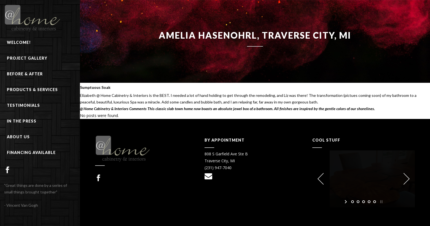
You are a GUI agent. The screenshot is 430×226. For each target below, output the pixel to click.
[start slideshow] (346, 201)
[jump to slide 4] (369, 201)
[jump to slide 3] (363, 201)
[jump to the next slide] (406, 179)
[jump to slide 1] (352, 201)
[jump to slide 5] (374, 201)
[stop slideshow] (380, 201)
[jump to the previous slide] (320, 179)
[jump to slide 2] (358, 201)
